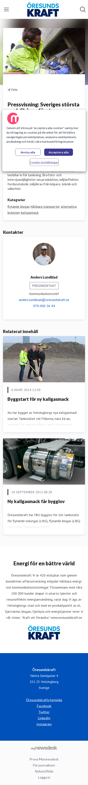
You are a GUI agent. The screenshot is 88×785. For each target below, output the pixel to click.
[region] (44, 140)
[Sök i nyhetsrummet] (83, 9)
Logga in (44, 777)
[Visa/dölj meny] (6, 9)
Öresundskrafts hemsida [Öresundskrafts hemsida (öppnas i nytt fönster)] (44, 700)
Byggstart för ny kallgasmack (38, 399)
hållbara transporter (45, 206)
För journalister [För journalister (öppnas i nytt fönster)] (44, 765)
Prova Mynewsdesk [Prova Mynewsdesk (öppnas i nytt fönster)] (44, 759)
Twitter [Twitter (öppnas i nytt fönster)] (44, 712)
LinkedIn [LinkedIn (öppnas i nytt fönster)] (44, 718)
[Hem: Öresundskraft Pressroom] (43, 9)
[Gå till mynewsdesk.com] (44, 747)
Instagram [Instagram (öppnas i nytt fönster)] (44, 724)
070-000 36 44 (44, 306)
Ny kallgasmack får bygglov (36, 501)
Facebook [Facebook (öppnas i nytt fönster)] (44, 706)
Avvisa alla (27, 152)
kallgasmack (30, 212)
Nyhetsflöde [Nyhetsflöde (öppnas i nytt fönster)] (44, 771)
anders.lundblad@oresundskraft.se (44, 300)
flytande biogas (19, 206)
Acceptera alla (59, 152)
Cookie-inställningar (44, 162)
